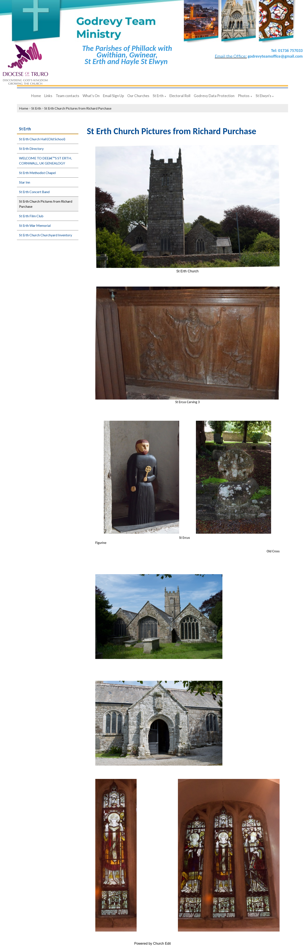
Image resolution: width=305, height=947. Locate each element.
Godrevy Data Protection (214, 95)
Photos (244, 95)
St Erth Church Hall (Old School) (42, 139)
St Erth (158, 95)
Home (36, 95)
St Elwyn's (263, 95)
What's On (91, 95)
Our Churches (138, 95)
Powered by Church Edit (152, 943)
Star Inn (24, 182)
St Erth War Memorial (35, 225)
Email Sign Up (113, 95)
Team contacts (67, 95)
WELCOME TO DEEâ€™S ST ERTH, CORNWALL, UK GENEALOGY (45, 160)
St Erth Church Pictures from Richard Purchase (77, 108)
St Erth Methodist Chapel (37, 173)
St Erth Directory (31, 148)
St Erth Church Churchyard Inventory (45, 235)
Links (48, 95)
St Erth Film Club (31, 216)
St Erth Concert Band (34, 192)
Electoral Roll (179, 95)
